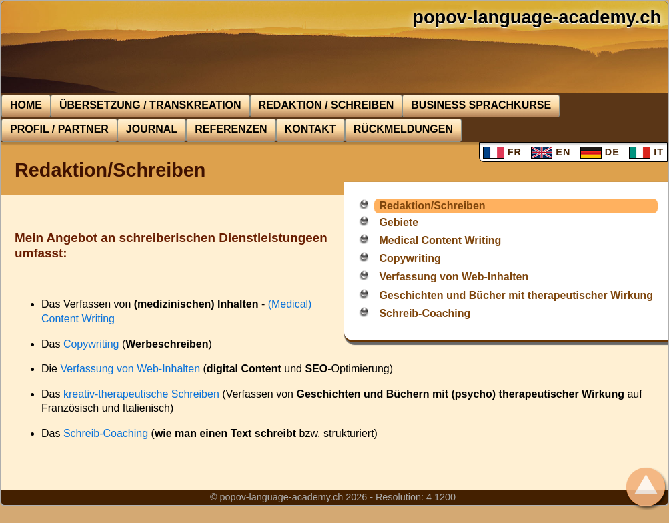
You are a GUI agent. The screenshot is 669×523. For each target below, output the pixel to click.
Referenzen (231, 129)
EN (550, 152)
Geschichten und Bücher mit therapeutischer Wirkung (516, 295)
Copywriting (409, 258)
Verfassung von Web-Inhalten (453, 276)
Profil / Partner (59, 129)
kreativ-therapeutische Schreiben (141, 394)
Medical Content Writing (440, 240)
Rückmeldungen (403, 129)
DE (600, 152)
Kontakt (310, 129)
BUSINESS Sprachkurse (481, 105)
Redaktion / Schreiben (326, 105)
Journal (151, 129)
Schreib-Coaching (424, 313)
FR (502, 152)
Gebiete (398, 222)
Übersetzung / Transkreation (150, 105)
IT (646, 152)
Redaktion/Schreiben (432, 205)
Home (26, 105)
